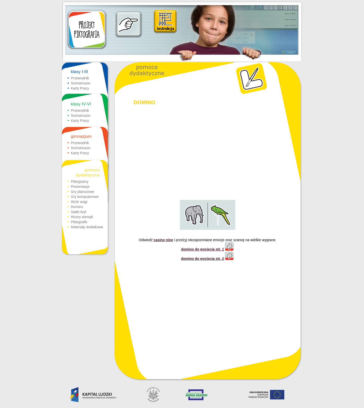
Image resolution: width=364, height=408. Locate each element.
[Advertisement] (207, 148)
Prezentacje (80, 187)
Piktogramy (79, 181)
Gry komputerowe (85, 197)
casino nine (163, 240)
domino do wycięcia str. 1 (207, 249)
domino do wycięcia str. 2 (207, 259)
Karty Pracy (80, 88)
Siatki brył (78, 212)
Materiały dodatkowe (87, 227)
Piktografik (79, 222)
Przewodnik (80, 78)
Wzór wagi (79, 202)
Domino (77, 207)
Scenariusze (80, 83)
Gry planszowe (82, 192)
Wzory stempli (82, 217)
